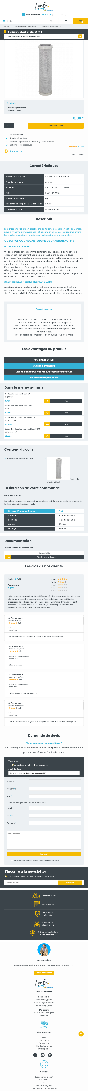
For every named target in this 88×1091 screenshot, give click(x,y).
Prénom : (11, 789)
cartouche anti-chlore (48, 251)
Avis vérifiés (44, 1079)
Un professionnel (22, 765)
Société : (11, 781)
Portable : (12, 823)
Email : (10, 808)
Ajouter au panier (55, 126)
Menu (9, 21)
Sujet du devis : (15, 769)
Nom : (10, 796)
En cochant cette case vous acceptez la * (30, 876)
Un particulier (42, 765)
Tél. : (10, 815)
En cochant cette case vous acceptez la (36, 860)
